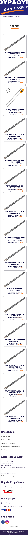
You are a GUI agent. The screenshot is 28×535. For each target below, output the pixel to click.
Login (16, 526)
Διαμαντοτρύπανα (8, 16)
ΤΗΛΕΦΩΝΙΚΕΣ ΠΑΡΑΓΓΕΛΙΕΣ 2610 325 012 (16, 6)
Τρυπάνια (20, 14)
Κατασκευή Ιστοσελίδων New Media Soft (14, 534)
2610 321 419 (15, 467)
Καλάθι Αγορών (6, 503)
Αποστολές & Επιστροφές (8, 443)
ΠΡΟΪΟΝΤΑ (16, 13)
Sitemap (12, 526)
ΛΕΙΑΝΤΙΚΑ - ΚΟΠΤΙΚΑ (9, 14)
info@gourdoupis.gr (10, 473)
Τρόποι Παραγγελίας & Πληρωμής (10, 446)
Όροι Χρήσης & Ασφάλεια (8, 450)
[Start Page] (14, 2)
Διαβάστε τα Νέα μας (7, 440)
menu (2, 2)
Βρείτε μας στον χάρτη (7, 476)
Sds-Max (17, 16)
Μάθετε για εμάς (5, 436)
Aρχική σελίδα (7, 13)
